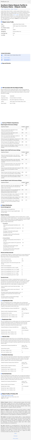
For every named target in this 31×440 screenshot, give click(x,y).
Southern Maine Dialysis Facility (7, 395)
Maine (12, 9)
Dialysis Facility (7, 9)
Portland (15, 9)
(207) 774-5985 (16, 14)
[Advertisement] (15, 44)
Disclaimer (15, 435)
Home (2, 9)
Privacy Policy (15, 438)
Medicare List (5, 1)
